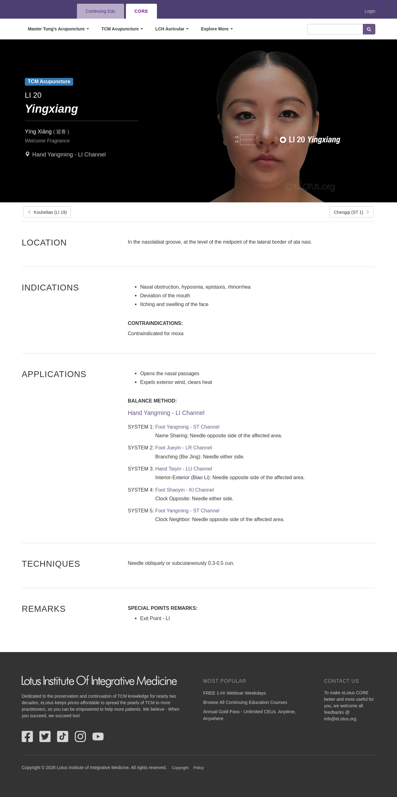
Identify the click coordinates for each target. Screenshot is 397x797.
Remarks (44, 609)
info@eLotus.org (340, 718)
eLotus (44, 11)
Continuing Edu (100, 11)
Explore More (217, 28)
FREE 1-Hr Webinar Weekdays (234, 693)
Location (44, 242)
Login (370, 11)
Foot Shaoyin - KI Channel (184, 490)
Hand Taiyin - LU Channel (183, 468)
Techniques (51, 564)
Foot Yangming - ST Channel (187, 427)
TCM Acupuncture (122, 28)
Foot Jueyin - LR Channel (183, 447)
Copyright (180, 768)
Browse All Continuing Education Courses (245, 702)
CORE (141, 11)
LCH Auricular (172, 28)
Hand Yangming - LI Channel (69, 154)
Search (369, 29)
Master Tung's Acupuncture (58, 28)
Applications (54, 374)
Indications (50, 287)
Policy (199, 768)
